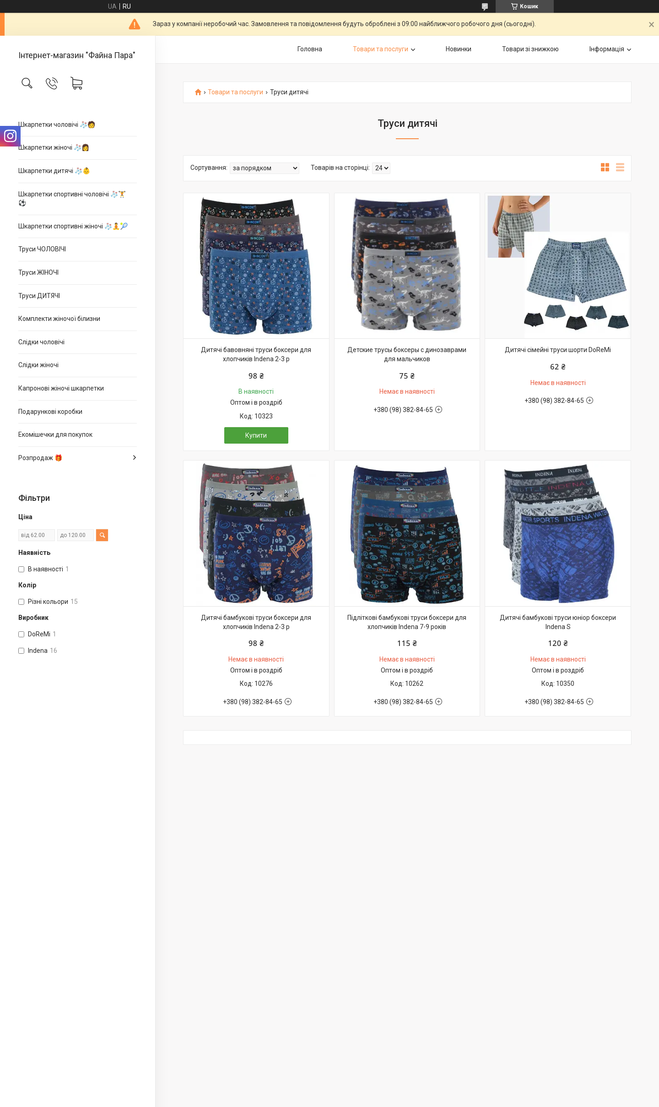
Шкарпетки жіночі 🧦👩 (53, 147)
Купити (256, 435)
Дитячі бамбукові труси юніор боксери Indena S (558, 622)
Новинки (458, 49)
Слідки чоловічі (41, 342)
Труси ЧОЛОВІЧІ (42, 249)
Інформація (606, 49)
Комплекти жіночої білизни (59, 318)
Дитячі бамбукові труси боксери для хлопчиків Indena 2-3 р (256, 622)
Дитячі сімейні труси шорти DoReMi (558, 349)
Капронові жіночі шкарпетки (61, 388)
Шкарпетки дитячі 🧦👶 (54, 170)
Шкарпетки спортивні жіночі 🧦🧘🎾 (73, 226)
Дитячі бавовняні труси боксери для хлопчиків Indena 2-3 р (256, 354)
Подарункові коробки (50, 411)
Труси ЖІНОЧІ (38, 272)
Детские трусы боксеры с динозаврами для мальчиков (406, 354)
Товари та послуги (380, 49)
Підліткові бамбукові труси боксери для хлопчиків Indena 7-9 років (406, 622)
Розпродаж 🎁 (40, 457)
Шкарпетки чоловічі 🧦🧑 (56, 124)
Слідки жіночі (38, 365)
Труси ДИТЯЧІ (39, 295)
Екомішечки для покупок (55, 434)
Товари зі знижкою (530, 49)
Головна (309, 49)
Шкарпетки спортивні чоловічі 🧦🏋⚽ (72, 198)
